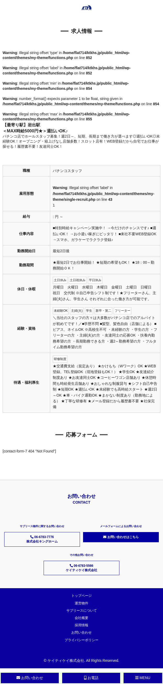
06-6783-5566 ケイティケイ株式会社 (81, 568)
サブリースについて (81, 610)
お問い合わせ (81, 632)
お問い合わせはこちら (120, 537)
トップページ (81, 596)
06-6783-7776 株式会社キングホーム (42, 539)
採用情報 (81, 625)
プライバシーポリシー (81, 640)
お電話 (91, 678)
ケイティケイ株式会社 (66, 660)
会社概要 (81, 618)
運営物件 (81, 603)
